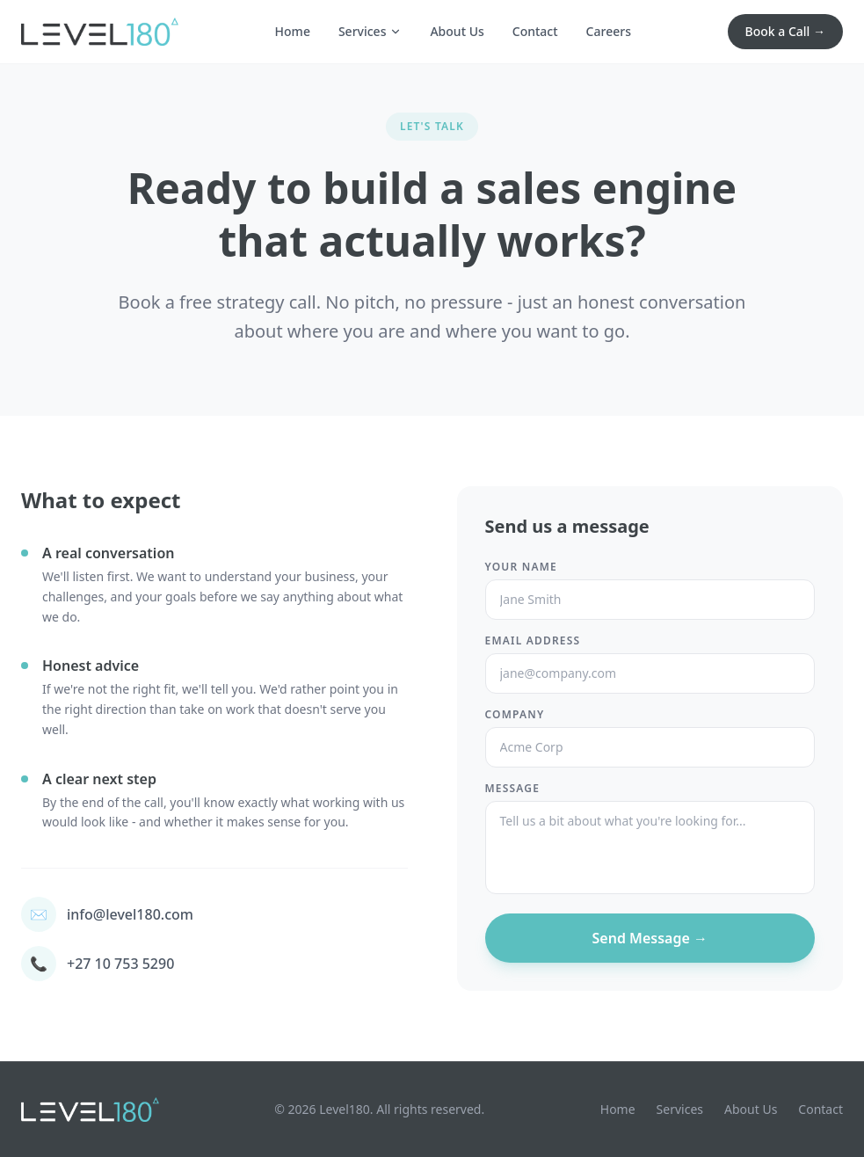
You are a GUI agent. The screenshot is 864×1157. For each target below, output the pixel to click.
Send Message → (650, 938)
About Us (456, 31)
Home (292, 31)
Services (370, 31)
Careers (608, 31)
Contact (535, 31)
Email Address (533, 641)
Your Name (521, 567)
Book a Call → (785, 31)
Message (513, 789)
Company (515, 715)
